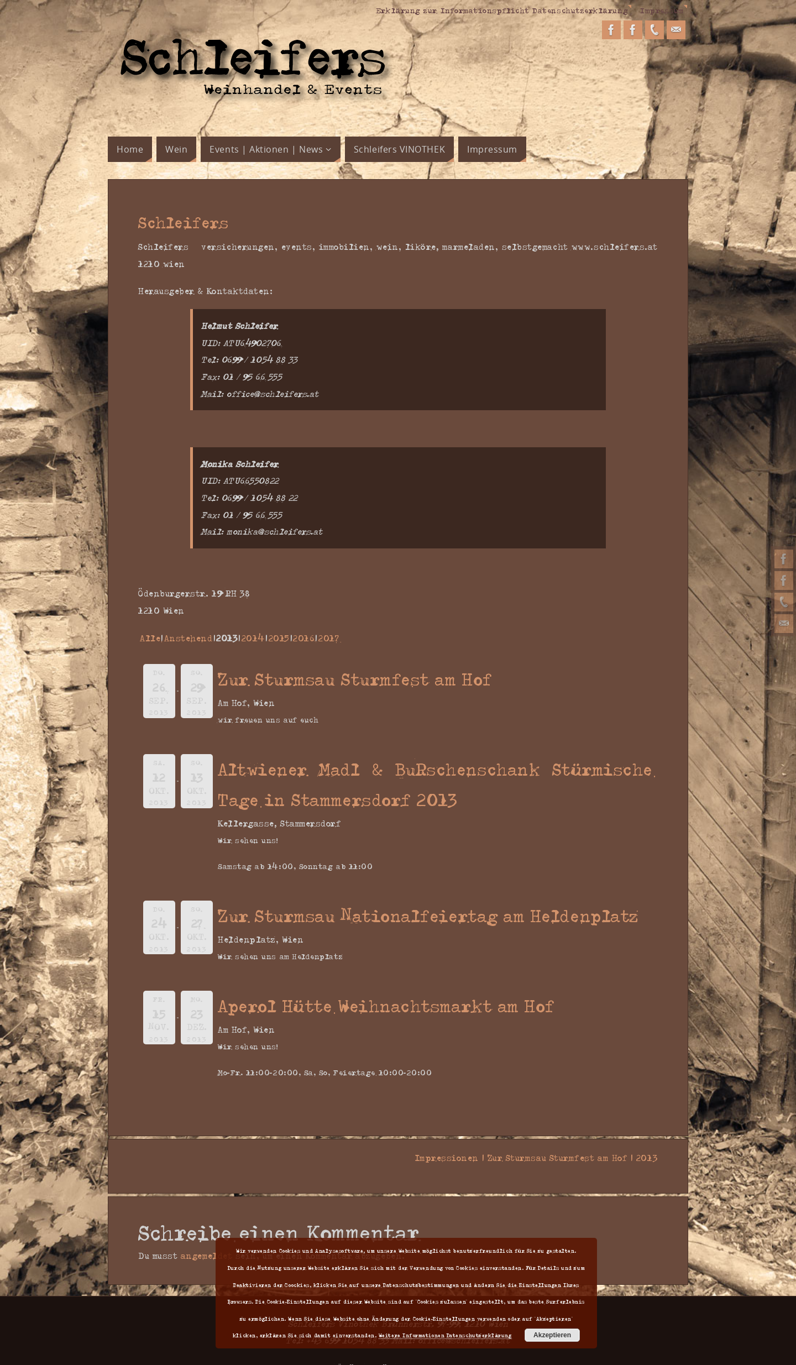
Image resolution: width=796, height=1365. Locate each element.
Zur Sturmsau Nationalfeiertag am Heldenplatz (428, 915)
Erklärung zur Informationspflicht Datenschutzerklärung (502, 10)
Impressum (662, 10)
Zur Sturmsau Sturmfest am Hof (355, 678)
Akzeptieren (552, 1335)
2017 (328, 638)
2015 (279, 638)
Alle (150, 638)
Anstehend (188, 638)
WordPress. (446, 1349)
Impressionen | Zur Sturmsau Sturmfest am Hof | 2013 (533, 1157)
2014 (253, 638)
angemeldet (206, 1238)
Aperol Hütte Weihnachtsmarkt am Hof (386, 1005)
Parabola (404, 1349)
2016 (304, 638)
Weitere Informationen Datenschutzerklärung (445, 1335)
